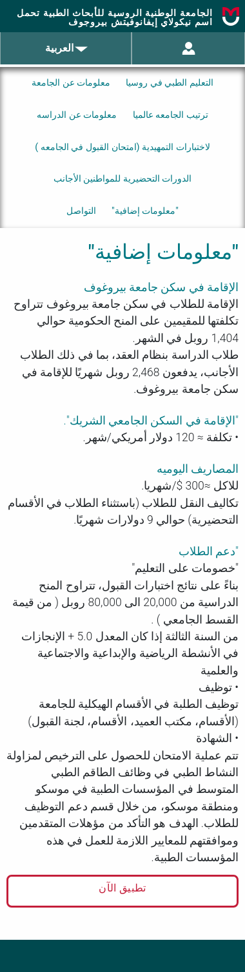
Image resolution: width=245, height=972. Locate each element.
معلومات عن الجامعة (71, 82)
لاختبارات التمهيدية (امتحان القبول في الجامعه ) (122, 147)
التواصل (81, 210)
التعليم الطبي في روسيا (169, 82)
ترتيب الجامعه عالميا (170, 115)
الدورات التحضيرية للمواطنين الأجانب (123, 178)
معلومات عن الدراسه (77, 115)
